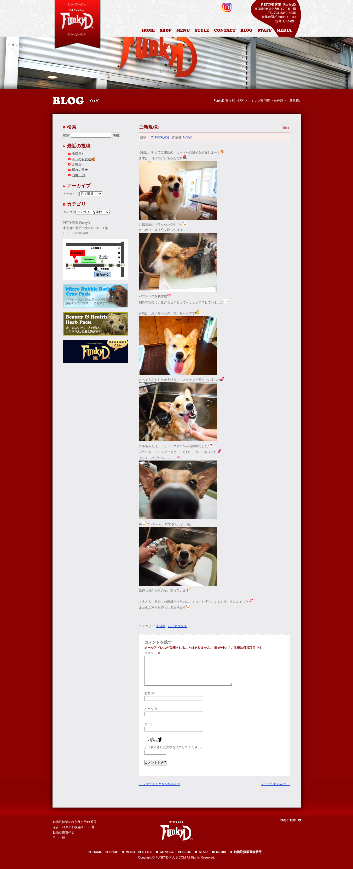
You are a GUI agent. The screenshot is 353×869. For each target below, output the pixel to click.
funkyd (187, 137)
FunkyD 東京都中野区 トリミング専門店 (241, 101)
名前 (149, 693)
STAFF (204, 852)
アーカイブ (71, 194)
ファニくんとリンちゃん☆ (159, 784)
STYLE (147, 852)
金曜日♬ (78, 154)
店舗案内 (166, 31)
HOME (149, 31)
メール (151, 709)
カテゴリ (69, 212)
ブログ (248, 31)
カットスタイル (203, 31)
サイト (149, 724)
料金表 (184, 31)
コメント (152, 653)
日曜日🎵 (78, 175)
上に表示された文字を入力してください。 (174, 747)
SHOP (113, 852)
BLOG (187, 852)
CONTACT (167, 852)
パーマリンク (177, 626)
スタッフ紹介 (266, 31)
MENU (130, 852)
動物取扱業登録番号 (248, 852)
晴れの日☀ (80, 170)
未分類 (160, 626)
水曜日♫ (78, 164)
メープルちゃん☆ (275, 784)
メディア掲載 (287, 31)
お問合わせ (226, 31)
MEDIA (221, 852)
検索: (66, 135)
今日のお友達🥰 (83, 159)
